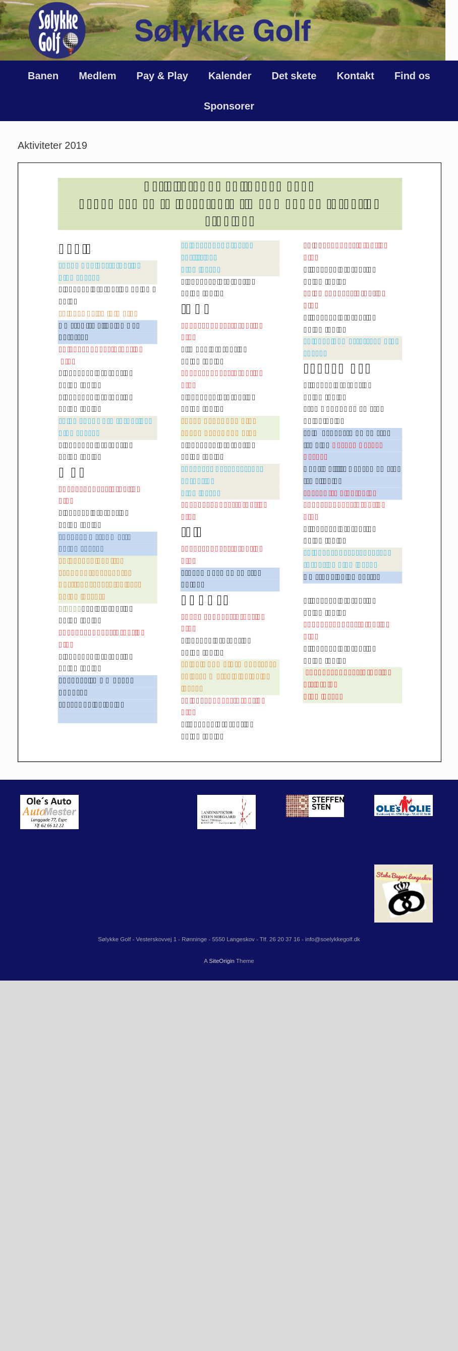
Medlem (97, 75)
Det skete (293, 75)
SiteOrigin (222, 961)
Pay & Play (162, 75)
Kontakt (355, 75)
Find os (412, 75)
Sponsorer (229, 106)
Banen (43, 75)
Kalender (230, 75)
